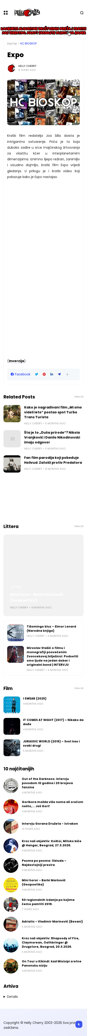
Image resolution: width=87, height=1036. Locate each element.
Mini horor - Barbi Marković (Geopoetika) (36, 597)
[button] (67, 374)
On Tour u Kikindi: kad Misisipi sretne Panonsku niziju (51, 963)
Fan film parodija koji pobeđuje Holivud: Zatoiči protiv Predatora (53, 460)
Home (12, 43)
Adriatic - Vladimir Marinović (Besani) (52, 921)
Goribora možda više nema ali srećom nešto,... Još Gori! (52, 804)
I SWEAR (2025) (34, 698)
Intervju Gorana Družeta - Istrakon (50, 824)
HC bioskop (28, 43)
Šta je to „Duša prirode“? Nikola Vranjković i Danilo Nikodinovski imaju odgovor (52, 437)
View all (79, 396)
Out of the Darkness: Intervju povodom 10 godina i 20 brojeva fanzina (47, 783)
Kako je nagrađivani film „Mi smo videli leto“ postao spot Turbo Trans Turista (53, 412)
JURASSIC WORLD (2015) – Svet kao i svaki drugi (51, 743)
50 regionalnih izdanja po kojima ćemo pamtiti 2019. (48, 902)
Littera (16, 587)
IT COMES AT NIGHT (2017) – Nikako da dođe (53, 722)
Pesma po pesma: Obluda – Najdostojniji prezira (44, 863)
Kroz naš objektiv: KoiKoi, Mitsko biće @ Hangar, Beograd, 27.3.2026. (51, 843)
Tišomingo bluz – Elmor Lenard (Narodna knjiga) (51, 628)
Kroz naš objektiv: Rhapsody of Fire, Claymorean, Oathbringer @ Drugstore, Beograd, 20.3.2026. (50, 942)
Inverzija (16, 361)
